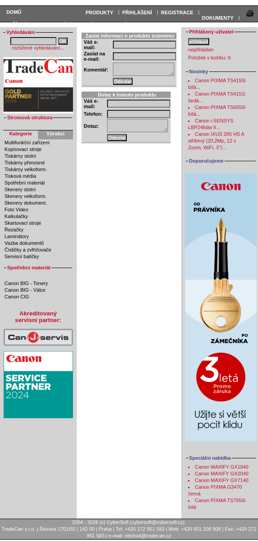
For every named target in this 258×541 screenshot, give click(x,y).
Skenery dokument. (25, 202)
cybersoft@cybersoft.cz (157, 522)
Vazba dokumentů (24, 243)
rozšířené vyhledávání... (38, 47)
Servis (77, 24)
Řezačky (13, 229)
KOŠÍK (13, 24)
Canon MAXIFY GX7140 (222, 480)
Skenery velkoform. (25, 196)
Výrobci (55, 133)
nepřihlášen (201, 49)
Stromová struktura (29, 117)
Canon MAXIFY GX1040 (222, 467)
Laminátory (16, 236)
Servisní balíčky (21, 256)
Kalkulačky (16, 216)
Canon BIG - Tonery (26, 283)
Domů (14, 12)
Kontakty (142, 24)
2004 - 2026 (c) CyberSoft (100, 522)
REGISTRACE (177, 12)
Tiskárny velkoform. (25, 169)
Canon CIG (16, 296)
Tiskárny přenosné (24, 162)
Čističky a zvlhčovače (28, 249)
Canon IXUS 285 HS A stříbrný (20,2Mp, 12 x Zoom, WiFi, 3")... (216, 140)
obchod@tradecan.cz (148, 535)
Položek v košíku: (209, 57)
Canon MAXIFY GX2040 (222, 473)
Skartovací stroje (22, 223)
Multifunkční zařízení (27, 142)
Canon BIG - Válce (25, 290)
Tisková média (20, 176)
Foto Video (16, 209)
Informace (45, 24)
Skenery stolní (20, 189)
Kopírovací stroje (23, 149)
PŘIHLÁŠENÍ (137, 12)
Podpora (107, 24)
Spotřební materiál (24, 182)
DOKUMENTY (217, 18)
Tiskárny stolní (20, 156)
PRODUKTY (99, 12)
